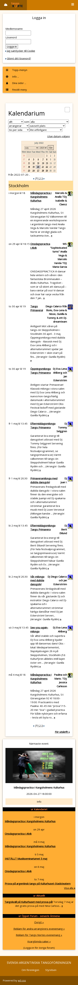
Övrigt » (39, 922)
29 (47, 170)
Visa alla (69, 888)
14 (43, 163)
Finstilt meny (16, 89)
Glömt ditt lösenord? (19, 58)
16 (51, 163)
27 (38, 170)
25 (29, 170)
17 (54, 163)
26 (34, 170)
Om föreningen (30, 970)
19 (34, 166)
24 (54, 166)
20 (38, 166)
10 (54, 159)
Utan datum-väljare (58, 136)
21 (43, 166)
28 (43, 170)
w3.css (22, 980)
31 (54, 170)
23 (51, 166)
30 (51, 170)
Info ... (12, 76)
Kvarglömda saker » (39, 941)
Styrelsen (50, 970)
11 (29, 163)
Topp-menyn (16, 70)
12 (34, 163)
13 (38, 163)
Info (39, 801)
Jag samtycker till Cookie (21, 50)
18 (29, 166)
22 (47, 166)
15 (47, 163)
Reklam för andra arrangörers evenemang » (39, 928)
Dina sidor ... (15, 83)
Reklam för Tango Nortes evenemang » (39, 935)
